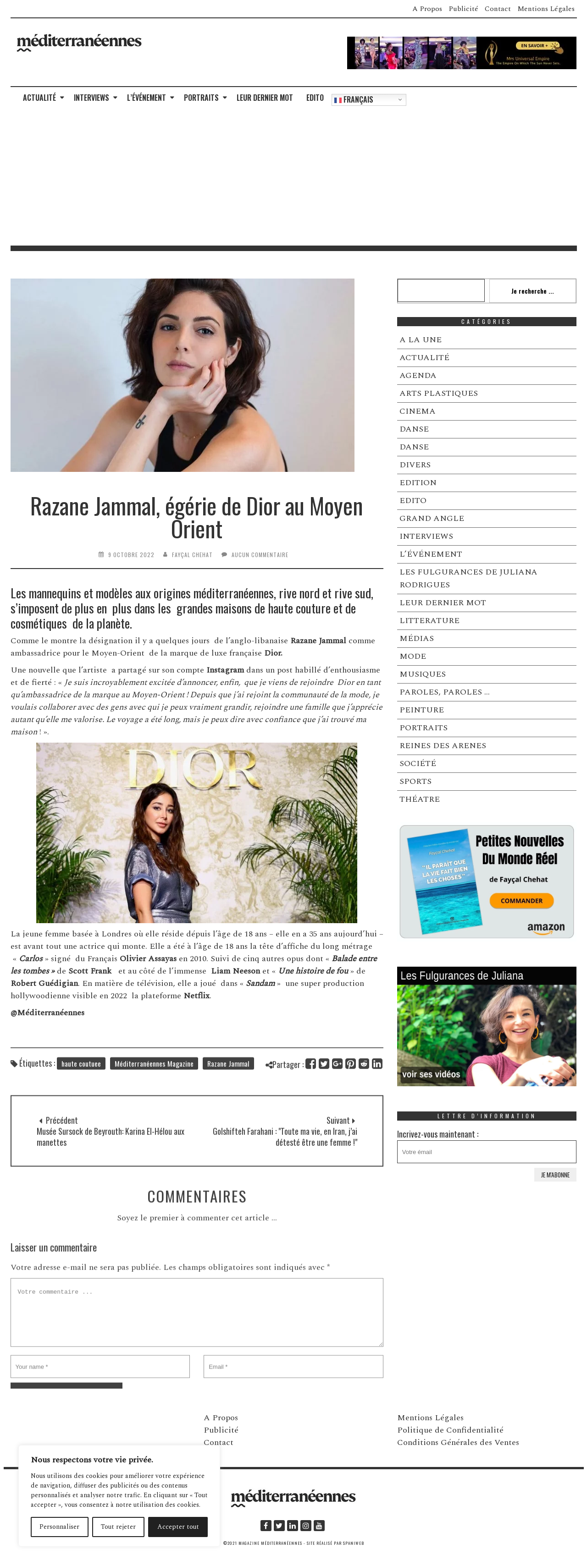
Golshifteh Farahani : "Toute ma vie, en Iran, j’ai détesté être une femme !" (285, 1166)
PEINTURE (421, 710)
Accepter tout (178, 1527)
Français (353, 99)
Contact (498, 8)
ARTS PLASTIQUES (438, 393)
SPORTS (415, 781)
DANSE (414, 429)
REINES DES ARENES (442, 745)
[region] (119, 1496)
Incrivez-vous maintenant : (487, 1145)
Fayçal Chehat (192, 554)
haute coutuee (81, 1076)
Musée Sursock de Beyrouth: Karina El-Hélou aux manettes (110, 1166)
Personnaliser (59, 1527)
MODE (412, 656)
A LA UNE (420, 340)
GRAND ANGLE (431, 518)
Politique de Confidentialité (450, 1430)
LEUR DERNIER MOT (265, 97)
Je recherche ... (532, 290)
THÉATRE (419, 799)
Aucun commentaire (260, 554)
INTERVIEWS (91, 97)
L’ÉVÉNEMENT (146, 97)
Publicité (463, 8)
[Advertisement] (293, 177)
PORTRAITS (201, 97)
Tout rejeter (118, 1527)
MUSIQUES (422, 674)
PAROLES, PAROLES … (444, 692)
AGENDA (418, 375)
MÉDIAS (416, 638)
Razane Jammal (228, 1076)
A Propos (427, 8)
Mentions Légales (546, 8)
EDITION (418, 482)
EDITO (315, 97)
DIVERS (415, 465)
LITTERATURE (429, 620)
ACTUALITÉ (39, 97)
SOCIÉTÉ (417, 763)
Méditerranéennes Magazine (154, 1076)
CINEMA (417, 411)
